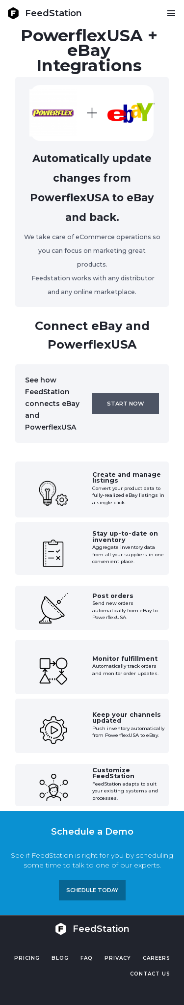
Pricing (27, 958)
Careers (156, 958)
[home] (44, 13)
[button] (171, 13)
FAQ (86, 958)
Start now (125, 403)
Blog (60, 958)
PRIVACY (118, 958)
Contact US (150, 974)
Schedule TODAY (92, 890)
